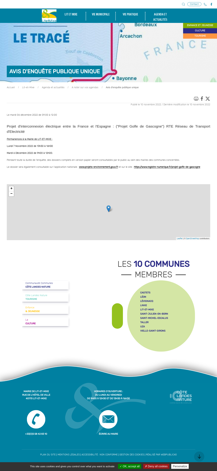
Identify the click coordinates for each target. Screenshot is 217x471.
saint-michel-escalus (154, 318)
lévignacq (146, 301)
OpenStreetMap (192, 238)
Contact (194, 4)
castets (145, 292)
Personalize (180, 466)
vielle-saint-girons (152, 330)
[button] (183, 4)
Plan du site (48, 455)
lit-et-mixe (147, 309)
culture (200, 31)
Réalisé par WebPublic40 (161, 455)
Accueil (11, 87)
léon (143, 296)
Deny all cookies (156, 466)
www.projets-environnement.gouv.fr (98, 167)
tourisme (200, 36)
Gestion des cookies (132, 455)
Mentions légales (69, 455)
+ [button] (11, 188)
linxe (143, 305)
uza (142, 326)
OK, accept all (130, 466)
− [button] (11, 193)
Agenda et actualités (53, 87)
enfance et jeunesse (200, 25)
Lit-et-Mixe (28, 87)
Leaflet (180, 238)
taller (144, 322)
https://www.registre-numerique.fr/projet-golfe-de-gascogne (167, 167)
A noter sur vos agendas (85, 87)
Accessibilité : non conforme (100, 455)
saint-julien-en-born (154, 313)
